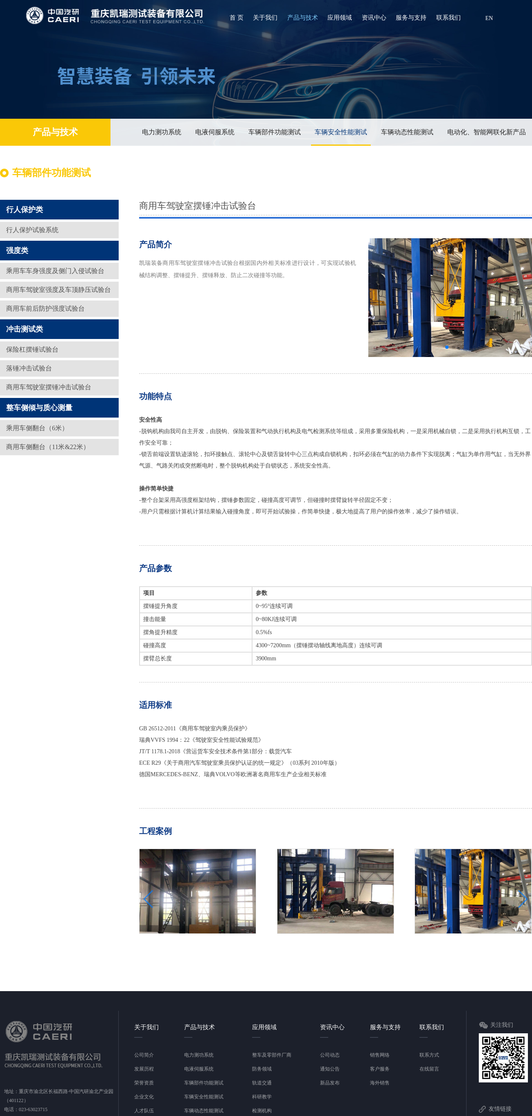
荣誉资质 (144, 1083)
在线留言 (429, 1069)
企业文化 (144, 1097)
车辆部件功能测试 (274, 132)
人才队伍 (144, 1111)
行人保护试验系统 (32, 229)
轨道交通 (262, 1083)
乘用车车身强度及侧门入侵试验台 (55, 270)
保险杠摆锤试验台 (32, 349)
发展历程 (144, 1069)
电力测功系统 (161, 132)
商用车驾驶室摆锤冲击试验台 (48, 387)
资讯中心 (374, 17)
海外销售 (380, 1083)
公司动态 (330, 1055)
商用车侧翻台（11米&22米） (48, 446)
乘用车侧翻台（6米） (37, 428)
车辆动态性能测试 (407, 132)
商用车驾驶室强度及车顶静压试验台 (58, 289)
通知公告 (330, 1069)
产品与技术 (302, 17)
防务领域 (262, 1069)
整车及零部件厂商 (271, 1055)
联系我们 (448, 17)
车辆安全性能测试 (341, 137)
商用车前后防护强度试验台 (45, 308)
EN (489, 18)
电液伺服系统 (214, 132)
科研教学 (262, 1097)
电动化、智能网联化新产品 (486, 132)
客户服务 (380, 1069)
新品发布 (330, 1083)
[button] (447, 347)
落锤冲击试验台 (29, 368)
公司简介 (144, 1055)
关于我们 (265, 17)
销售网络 (380, 1055)
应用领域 (339, 17)
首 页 (236, 17)
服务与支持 (411, 17)
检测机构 (262, 1111)
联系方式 (429, 1055)
